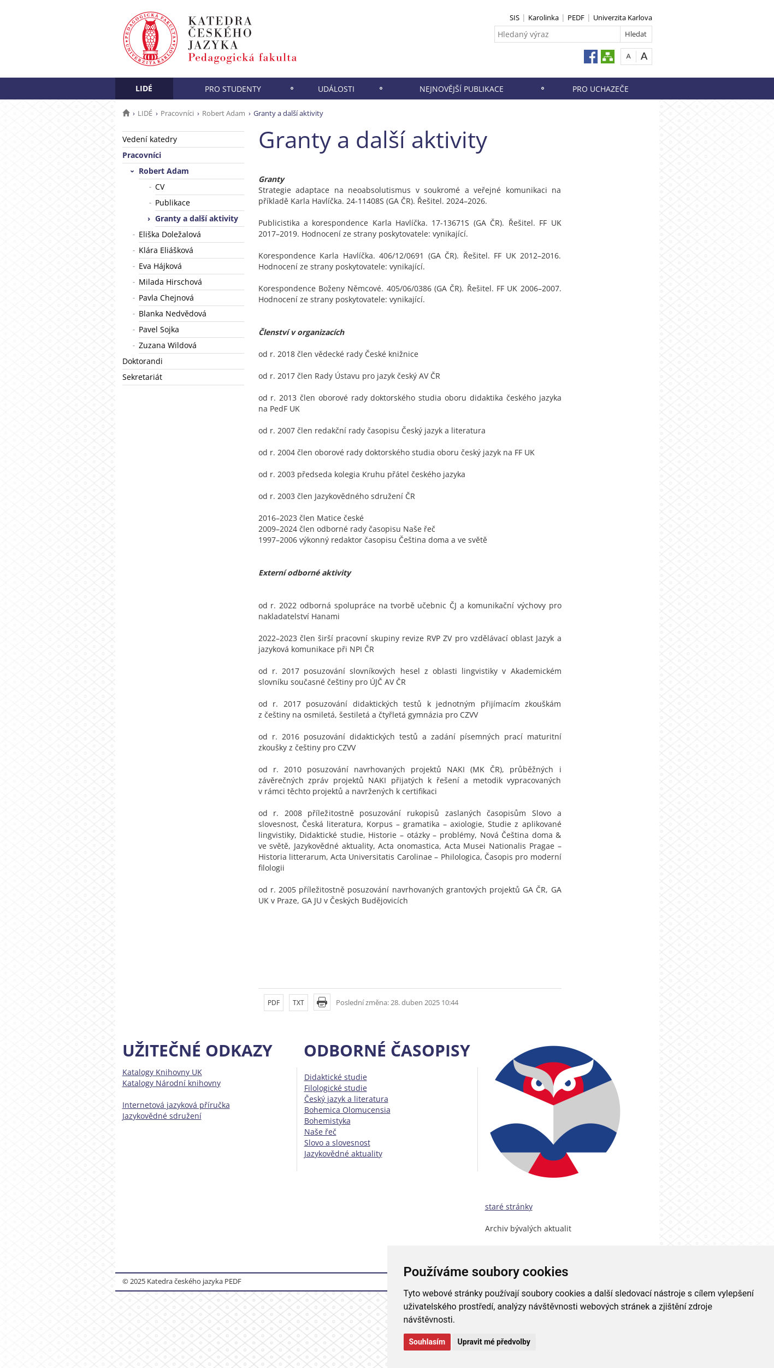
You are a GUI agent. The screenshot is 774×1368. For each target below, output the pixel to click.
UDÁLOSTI (336, 89)
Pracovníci (177, 113)
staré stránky (509, 1206)
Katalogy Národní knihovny (171, 1083)
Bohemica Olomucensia (347, 1110)
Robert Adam (223, 113)
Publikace (172, 202)
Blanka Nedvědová (172, 313)
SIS (514, 17)
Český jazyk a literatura (346, 1099)
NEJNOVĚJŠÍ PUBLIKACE (462, 89)
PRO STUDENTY (233, 89)
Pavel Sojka (159, 329)
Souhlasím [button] (427, 1341)
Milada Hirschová (170, 282)
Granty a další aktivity (196, 218)
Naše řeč (320, 1131)
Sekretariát (142, 377)
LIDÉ (143, 88)
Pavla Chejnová (166, 297)
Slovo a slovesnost (337, 1142)
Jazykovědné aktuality (343, 1153)
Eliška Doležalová (170, 234)
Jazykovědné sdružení (162, 1116)
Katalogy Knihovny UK (162, 1072)
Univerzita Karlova (622, 17)
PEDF (576, 17)
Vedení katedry (149, 139)
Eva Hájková (160, 266)
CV (159, 186)
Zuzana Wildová (168, 345)
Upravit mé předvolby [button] (494, 1341)
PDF (274, 1002)
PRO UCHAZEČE (600, 89)
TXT (298, 1002)
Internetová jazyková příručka (176, 1105)
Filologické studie (335, 1088)
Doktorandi (142, 361)
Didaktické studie (335, 1077)
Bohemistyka (327, 1120)
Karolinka (543, 17)
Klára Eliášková (166, 250)
